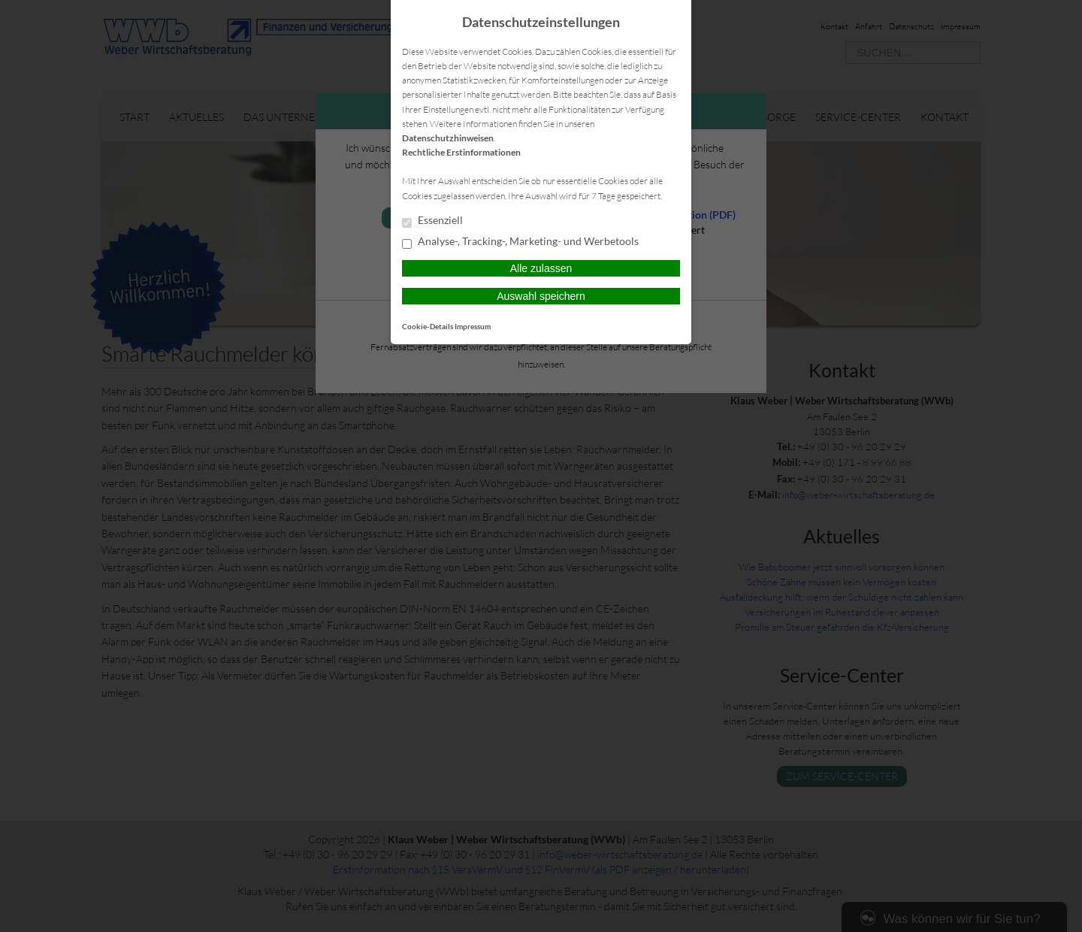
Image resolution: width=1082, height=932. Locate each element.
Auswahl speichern (541, 296)
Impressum (473, 326)
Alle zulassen (541, 268)
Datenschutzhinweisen (448, 138)
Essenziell (432, 221)
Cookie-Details (427, 326)
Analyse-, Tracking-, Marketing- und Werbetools (520, 242)
